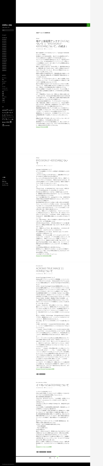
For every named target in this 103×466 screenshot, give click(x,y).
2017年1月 (4, 42)
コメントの (5, 183)
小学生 (3, 98)
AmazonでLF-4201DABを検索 (43, 255)
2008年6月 (4, 67)
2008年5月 (4, 68)
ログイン (4, 179)
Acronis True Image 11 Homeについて (50, 269)
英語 (3, 91)
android (3, 83)
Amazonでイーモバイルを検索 (44, 446)
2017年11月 (4, 37)
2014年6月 (4, 55)
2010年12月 (4, 60)
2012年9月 (4, 56)
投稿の (4, 181)
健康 (3, 95)
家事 (3, 93)
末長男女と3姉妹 (7, 25)
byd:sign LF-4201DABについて (52, 161)
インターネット (40, 382)
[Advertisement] (45, 12)
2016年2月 (4, 51)
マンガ (3, 102)
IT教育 (3, 100)
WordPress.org (5, 185)
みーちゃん (4, 77)
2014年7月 (4, 53)
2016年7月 (4, 44)
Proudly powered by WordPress (8, 464)
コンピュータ (39, 265)
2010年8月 (4, 61)
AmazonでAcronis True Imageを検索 (45, 369)
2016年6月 (4, 46)
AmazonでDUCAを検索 (42, 127)
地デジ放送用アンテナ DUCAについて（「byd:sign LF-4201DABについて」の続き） (53, 44)
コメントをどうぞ (48, 48)
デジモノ (37, 38)
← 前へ (49, 457)
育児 (3, 79)
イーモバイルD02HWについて (52, 385)
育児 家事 (6, 125)
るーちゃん (4, 96)
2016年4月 (4, 48)
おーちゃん (4, 81)
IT (36, 265)
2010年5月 (4, 63)
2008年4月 (4, 70)
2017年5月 (4, 39)
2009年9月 (4, 65)
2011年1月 (4, 58)
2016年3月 (4, 49)
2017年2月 (4, 41)
